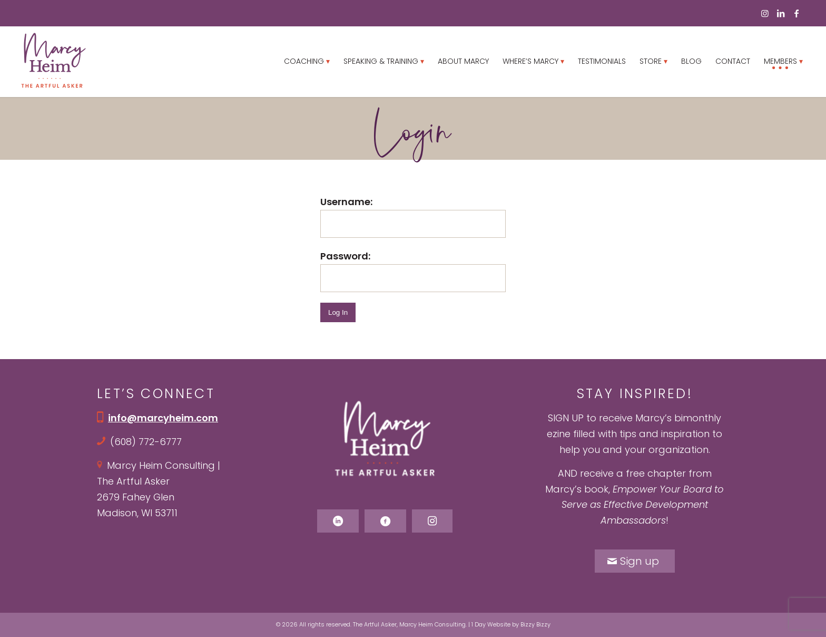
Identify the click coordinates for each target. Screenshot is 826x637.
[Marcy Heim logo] (53, 61)
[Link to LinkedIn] (781, 13)
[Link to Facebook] (796, 13)
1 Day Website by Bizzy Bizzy (510, 624)
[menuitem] (307, 61)
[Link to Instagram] (765, 13)
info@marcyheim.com (163, 417)
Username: (346, 201)
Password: (345, 256)
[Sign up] (635, 561)
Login (413, 131)
